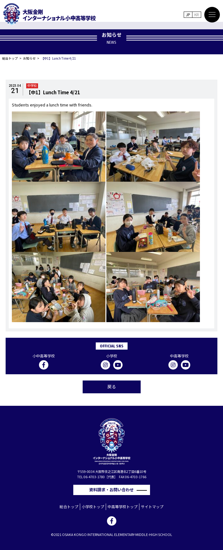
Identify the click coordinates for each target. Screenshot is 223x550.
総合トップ (10, 58)
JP (188, 14)
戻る (111, 386)
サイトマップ (152, 506)
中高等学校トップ (123, 506)
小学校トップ (93, 506)
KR (196, 14)
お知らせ (29, 58)
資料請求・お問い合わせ (113, 490)
